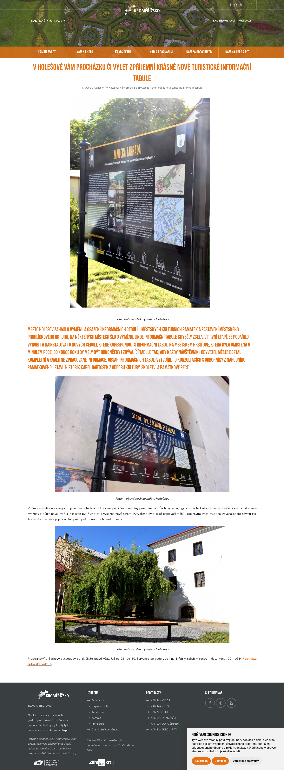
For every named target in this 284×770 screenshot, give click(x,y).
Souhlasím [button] (201, 760)
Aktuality (247, 20)
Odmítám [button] (220, 760)
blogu (64, 730)
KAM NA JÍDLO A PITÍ (237, 52)
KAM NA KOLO (84, 52)
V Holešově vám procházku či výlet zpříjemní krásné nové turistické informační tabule (154, 88)
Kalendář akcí (224, 20)
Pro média (98, 724)
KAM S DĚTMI (123, 52)
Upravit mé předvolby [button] (246, 760)
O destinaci (99, 700)
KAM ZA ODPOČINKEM (199, 52)
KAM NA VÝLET (47, 52)
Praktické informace (46, 21)
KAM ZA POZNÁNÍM (161, 52)
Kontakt (97, 718)
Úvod (88, 88)
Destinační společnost (105, 729)
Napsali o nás (100, 706)
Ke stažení (98, 712)
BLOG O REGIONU (40, 706)
